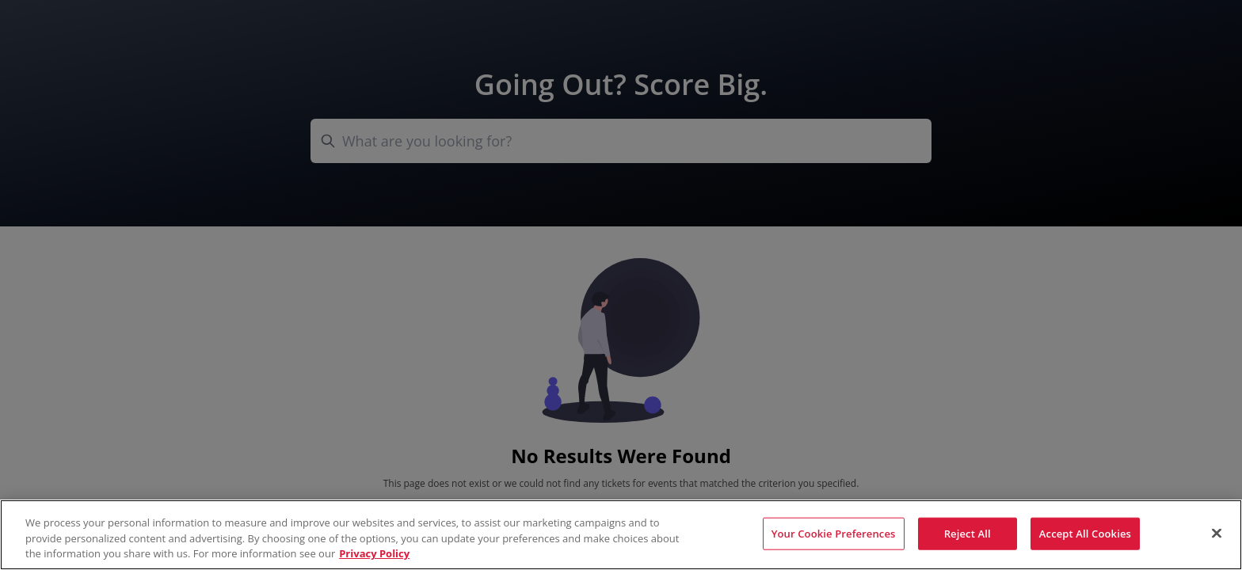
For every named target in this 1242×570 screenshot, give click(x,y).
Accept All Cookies (1085, 533)
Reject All (967, 533)
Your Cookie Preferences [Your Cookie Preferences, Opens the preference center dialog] (833, 533)
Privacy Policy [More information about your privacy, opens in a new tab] (374, 553)
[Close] (1216, 532)
